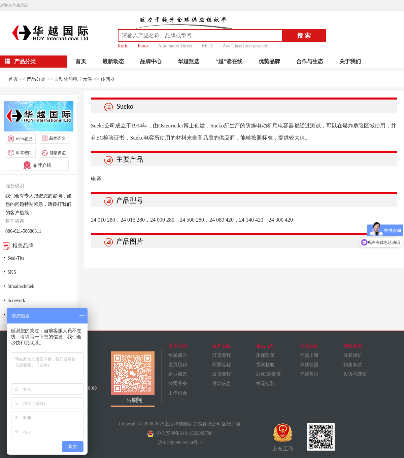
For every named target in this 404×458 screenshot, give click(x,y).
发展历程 (177, 364)
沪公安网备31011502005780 (179, 433)
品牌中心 (151, 61)
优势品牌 (269, 61)
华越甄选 (188, 61)
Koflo (123, 45)
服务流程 (221, 345)
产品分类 (36, 79)
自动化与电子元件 (73, 79)
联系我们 (309, 345)
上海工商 (283, 437)
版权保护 (352, 355)
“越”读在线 (228, 61)
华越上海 (309, 355)
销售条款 (352, 364)
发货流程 (221, 374)
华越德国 (309, 364)
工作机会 (177, 392)
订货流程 (221, 355)
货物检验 (265, 364)
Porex (143, 45)
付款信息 (221, 383)
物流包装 (265, 383)
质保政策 (265, 355)
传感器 (108, 79)
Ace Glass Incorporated (245, 45)
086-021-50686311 (23, 231)
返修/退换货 (268, 374)
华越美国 (309, 374)
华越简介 (177, 355)
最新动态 (113, 61)
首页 (80, 61)
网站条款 (352, 345)
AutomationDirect (175, 45)
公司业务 (177, 383)
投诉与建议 (355, 374)
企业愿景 (177, 374)
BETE (207, 45)
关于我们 (350, 61)
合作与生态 (309, 61)
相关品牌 (17, 246)
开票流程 (221, 364)
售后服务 (265, 345)
